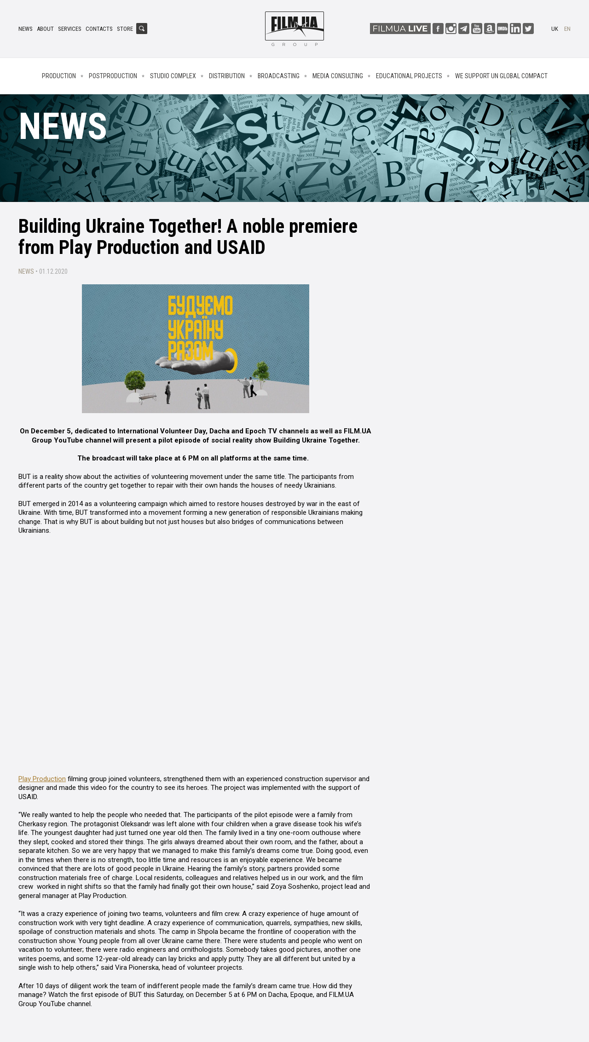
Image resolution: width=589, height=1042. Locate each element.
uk (554, 28)
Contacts (99, 28)
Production (59, 76)
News (25, 28)
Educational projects (409, 76)
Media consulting (337, 76)
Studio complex (173, 76)
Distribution (227, 76)
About (45, 28)
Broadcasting (279, 76)
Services (69, 28)
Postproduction (113, 76)
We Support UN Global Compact (501, 76)
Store (125, 28)
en (567, 28)
